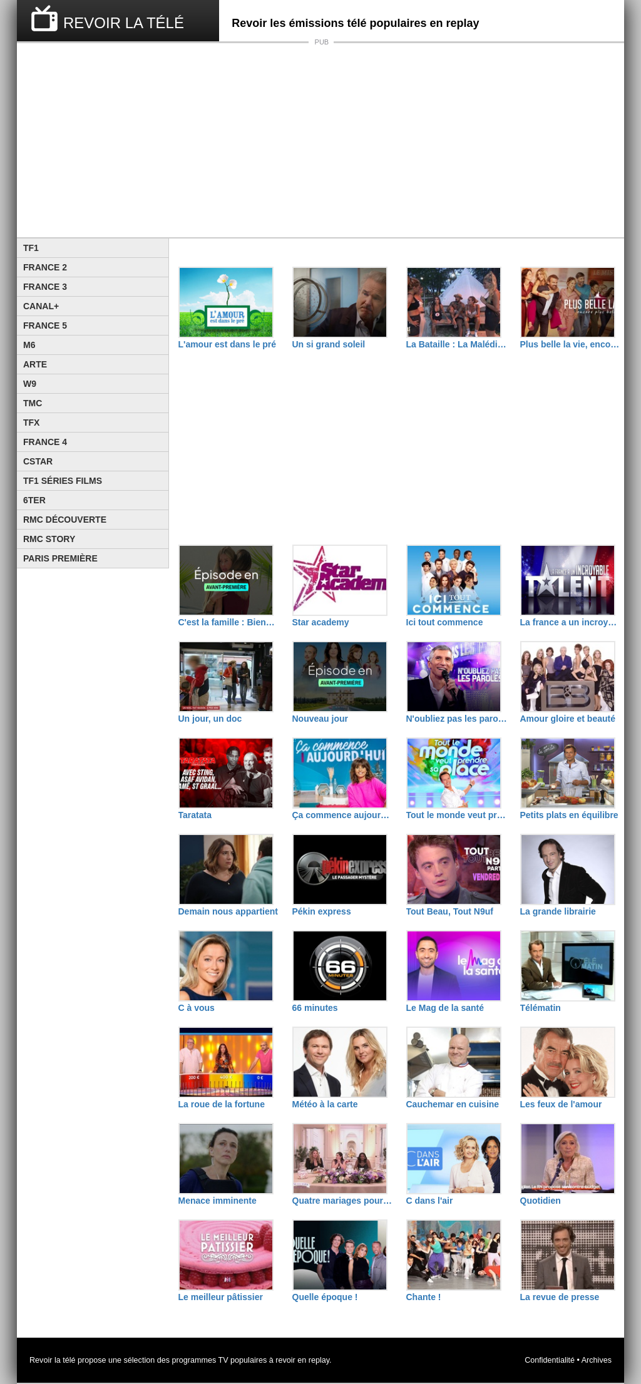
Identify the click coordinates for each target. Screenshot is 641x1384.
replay (319, 1360)
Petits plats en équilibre (569, 815)
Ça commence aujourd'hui (343, 815)
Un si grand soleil (329, 344)
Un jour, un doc (210, 719)
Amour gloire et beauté (567, 719)
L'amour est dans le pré (227, 344)
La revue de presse (560, 1297)
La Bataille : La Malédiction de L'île (457, 344)
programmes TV (200, 1360)
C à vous (196, 1008)
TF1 (31, 248)
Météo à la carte (325, 1104)
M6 (29, 345)
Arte (35, 364)
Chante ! (423, 1297)
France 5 (45, 325)
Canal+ (41, 306)
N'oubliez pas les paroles (457, 719)
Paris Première (60, 558)
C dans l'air (429, 1201)
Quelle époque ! (325, 1297)
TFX (31, 423)
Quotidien (540, 1201)
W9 (29, 384)
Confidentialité (550, 1360)
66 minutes (315, 1008)
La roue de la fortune (221, 1104)
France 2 (45, 267)
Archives (597, 1360)
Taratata (195, 815)
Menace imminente (217, 1201)
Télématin (540, 1008)
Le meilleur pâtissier (220, 1297)
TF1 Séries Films (62, 481)
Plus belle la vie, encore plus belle (571, 344)
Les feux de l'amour (561, 1104)
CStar (38, 461)
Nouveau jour (320, 719)
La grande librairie (558, 911)
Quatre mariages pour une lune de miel (343, 1201)
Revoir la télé (52, 1360)
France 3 (45, 287)
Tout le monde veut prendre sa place (457, 815)
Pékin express (321, 911)
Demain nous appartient (228, 911)
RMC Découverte (64, 520)
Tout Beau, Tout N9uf (449, 911)
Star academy (320, 622)
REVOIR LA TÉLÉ (123, 22)
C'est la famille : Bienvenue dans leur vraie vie (229, 622)
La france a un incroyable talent (571, 622)
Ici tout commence (444, 622)
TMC (32, 403)
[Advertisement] (320, 140)
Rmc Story (49, 539)
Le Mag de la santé (445, 1008)
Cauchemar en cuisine (453, 1104)
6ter (34, 500)
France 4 (45, 442)
